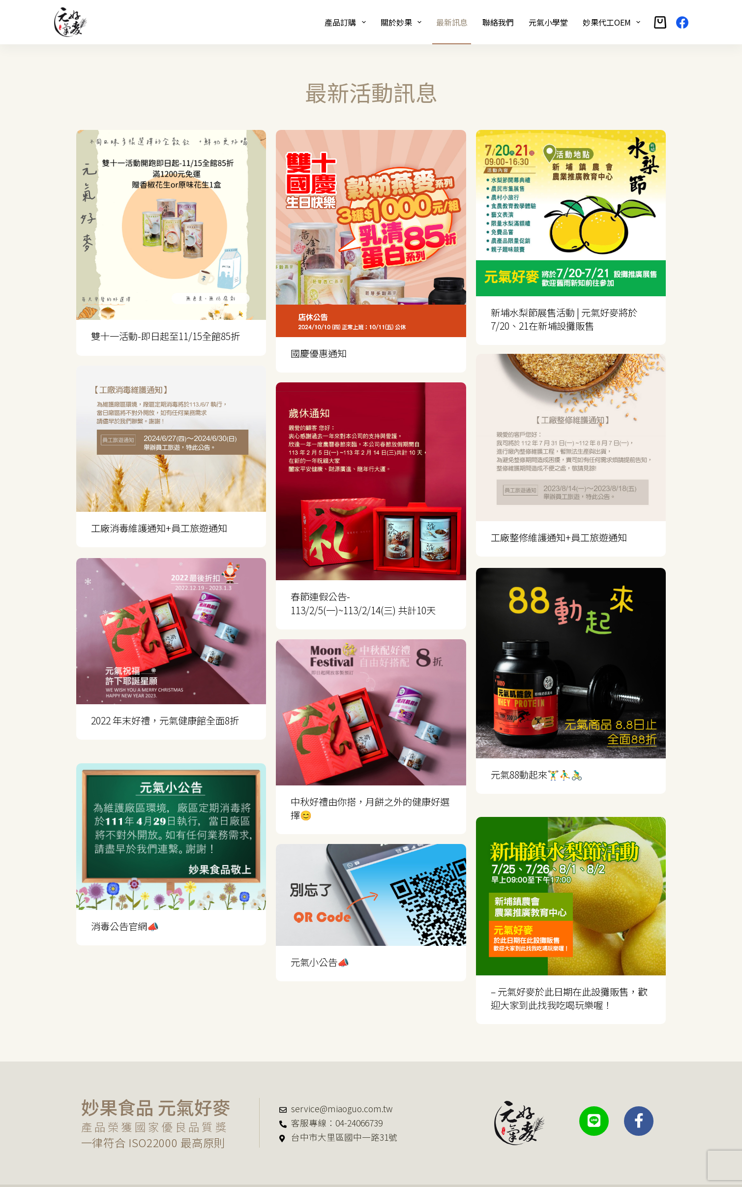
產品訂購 (347, 22)
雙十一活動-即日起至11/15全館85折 (165, 336)
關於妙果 (403, 22)
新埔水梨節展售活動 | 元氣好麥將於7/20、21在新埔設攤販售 (564, 319)
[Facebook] (682, 22)
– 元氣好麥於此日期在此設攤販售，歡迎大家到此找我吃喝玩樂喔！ (569, 985)
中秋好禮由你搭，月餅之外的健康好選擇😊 (370, 808)
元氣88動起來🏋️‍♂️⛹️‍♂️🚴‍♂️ (537, 774)
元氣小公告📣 (320, 962)
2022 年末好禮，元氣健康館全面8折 (165, 719)
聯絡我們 (498, 22)
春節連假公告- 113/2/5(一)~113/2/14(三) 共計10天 (363, 603)
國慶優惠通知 (319, 353)
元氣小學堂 (548, 22)
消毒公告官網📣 (125, 911)
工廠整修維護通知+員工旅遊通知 (559, 539)
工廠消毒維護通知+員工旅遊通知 (159, 528)
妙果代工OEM (613, 22)
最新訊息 (452, 22)
